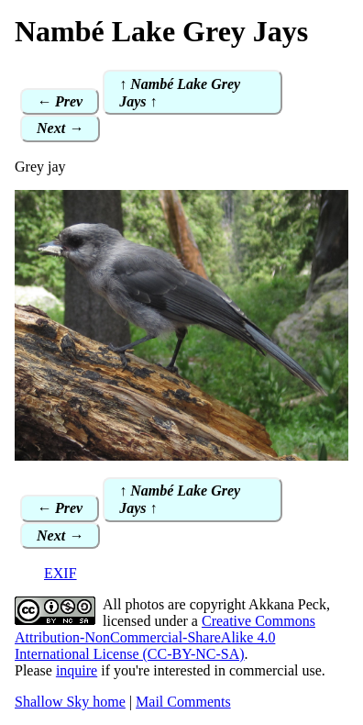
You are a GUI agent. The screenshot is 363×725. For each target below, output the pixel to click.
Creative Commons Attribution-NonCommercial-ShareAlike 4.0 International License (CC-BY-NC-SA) (165, 637)
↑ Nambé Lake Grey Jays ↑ (179, 92)
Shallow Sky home (70, 701)
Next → (60, 128)
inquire (76, 670)
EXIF (60, 573)
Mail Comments (183, 701)
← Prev (59, 101)
